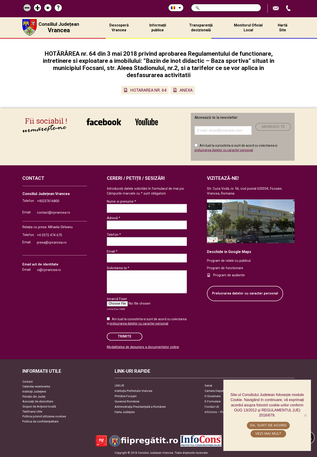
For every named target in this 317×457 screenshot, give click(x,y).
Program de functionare (225, 268)
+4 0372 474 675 (49, 235)
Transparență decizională (201, 27)
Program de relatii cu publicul (229, 261)
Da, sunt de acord (268, 425)
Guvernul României (127, 401)
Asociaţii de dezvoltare (37, 401)
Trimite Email (276, 8)
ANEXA (186, 90)
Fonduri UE (212, 406)
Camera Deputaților (217, 391)
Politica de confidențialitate (40, 421)
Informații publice (157, 27)
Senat (208, 385)
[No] (305, 415)
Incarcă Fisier (117, 299)
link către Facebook (104, 121)
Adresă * (113, 218)
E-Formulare (213, 401)
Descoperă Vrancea (119, 27)
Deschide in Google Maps (229, 252)
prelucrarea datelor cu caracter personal (223, 150)
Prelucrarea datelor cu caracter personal (245, 293)
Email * (112, 251)
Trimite (125, 336)
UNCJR (119, 385)
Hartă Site (282, 27)
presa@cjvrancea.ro (52, 243)
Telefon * (114, 235)
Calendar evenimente (36, 386)
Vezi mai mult (268, 433)
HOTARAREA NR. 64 (148, 90)
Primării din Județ (33, 396)
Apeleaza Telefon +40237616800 (288, 8)
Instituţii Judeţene (34, 391)
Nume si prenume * (121, 201)
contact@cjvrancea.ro (53, 213)
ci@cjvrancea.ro (49, 270)
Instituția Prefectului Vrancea (133, 391)
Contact (27, 381)
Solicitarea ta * (118, 268)
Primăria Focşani (126, 396)
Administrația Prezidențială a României (140, 406)
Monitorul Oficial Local (248, 27)
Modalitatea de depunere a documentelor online (143, 347)
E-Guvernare (213, 396)
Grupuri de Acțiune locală (39, 406)
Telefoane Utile (32, 411)
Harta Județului (125, 412)
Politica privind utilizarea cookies (44, 416)
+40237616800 (48, 201)
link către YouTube (146, 121)
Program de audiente (229, 275)
